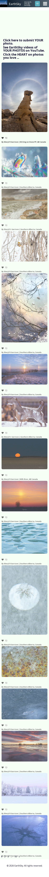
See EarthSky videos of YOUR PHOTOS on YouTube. (24, 49)
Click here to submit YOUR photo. (23, 41)
